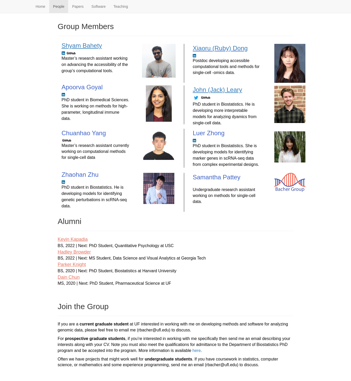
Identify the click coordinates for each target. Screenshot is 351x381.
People (59, 6)
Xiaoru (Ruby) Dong (220, 48)
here (196, 350)
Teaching (120, 6)
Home (40, 6)
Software (98, 6)
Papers (77, 6)
